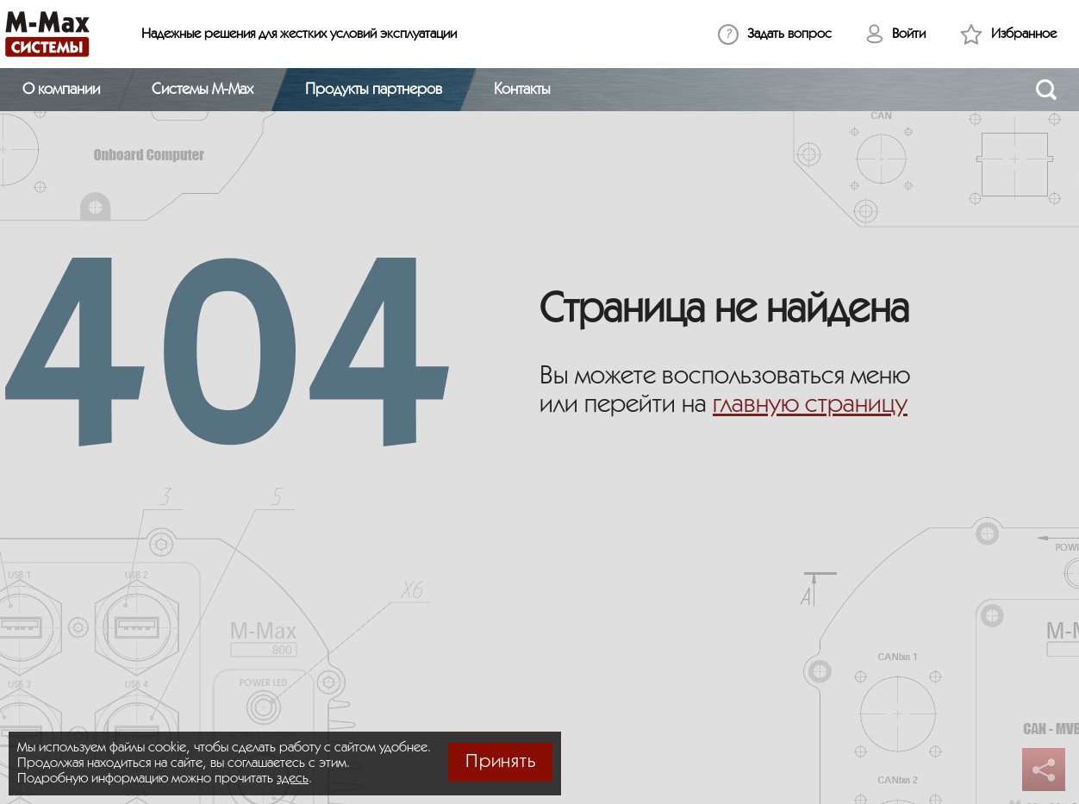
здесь (293, 778)
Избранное (1024, 34)
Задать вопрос (789, 34)
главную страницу (810, 405)
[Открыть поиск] (1046, 89)
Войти (909, 34)
